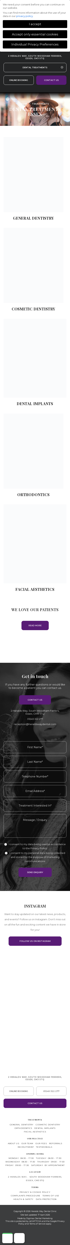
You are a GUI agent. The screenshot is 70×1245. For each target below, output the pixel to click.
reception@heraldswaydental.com (35, 724)
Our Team (27, 1143)
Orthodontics (23, 1128)
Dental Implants (44, 1128)
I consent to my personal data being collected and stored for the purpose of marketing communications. (37, 857)
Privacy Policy (38, 848)
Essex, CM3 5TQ (35, 1180)
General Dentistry (22, 1124)
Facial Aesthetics (35, 1132)
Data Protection (46, 1199)
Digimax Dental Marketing (39, 1218)
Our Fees (41, 1143)
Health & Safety (23, 1199)
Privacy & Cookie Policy (35, 1192)
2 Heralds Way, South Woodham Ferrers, (35, 57)
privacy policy (24, 16)
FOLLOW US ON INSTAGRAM (35, 941)
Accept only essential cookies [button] (35, 34)
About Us (13, 1143)
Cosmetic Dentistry (48, 1124)
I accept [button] (35, 24)
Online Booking (18, 80)
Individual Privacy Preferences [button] (35, 44)
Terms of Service (37, 1223)
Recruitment (26, 1147)
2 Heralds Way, (35, 712)
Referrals (55, 1143)
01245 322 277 (35, 718)
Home (24, 103)
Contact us (51, 80)
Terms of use (51, 1195)
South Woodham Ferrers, (45, 1177)
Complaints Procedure (25, 1195)
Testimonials (44, 1147)
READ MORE (35, 625)
